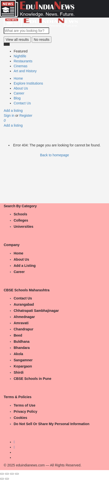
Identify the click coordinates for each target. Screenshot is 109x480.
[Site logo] (41, 22)
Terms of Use (25, 405)
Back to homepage (54, 155)
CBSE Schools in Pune (32, 379)
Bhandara (22, 348)
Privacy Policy (25, 411)
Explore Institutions (28, 83)
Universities (23, 227)
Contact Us (22, 103)
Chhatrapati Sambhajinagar (36, 311)
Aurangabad (24, 304)
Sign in (9, 115)
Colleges (21, 220)
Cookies (20, 418)
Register (25, 115)
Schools (20, 214)
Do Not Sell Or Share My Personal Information (51, 424)
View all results (17, 40)
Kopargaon (23, 366)
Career (19, 93)
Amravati (21, 323)
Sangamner (23, 360)
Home (18, 78)
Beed (18, 335)
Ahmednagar (24, 317)
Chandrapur (23, 329)
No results (41, 40)
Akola (18, 354)
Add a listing (13, 111)
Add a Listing (25, 266)
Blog (17, 98)
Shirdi (19, 372)
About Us (21, 88)
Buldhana (22, 341)
